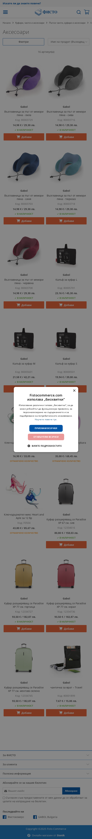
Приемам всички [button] (46, 428)
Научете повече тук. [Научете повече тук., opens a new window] (46, 419)
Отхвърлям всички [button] (46, 436)
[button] (46, 446)
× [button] (74, 390)
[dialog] (46, 419)
